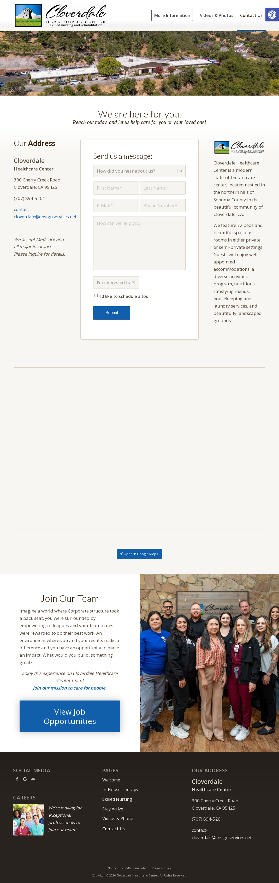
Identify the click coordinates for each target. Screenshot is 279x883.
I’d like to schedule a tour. (125, 296)
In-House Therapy (120, 789)
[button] (272, 14)
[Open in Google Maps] (139, 554)
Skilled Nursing (117, 799)
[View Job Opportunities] (70, 716)
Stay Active (112, 809)
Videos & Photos (118, 818)
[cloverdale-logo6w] (60, 15)
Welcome (111, 780)
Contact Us (113, 829)
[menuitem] (172, 15)
